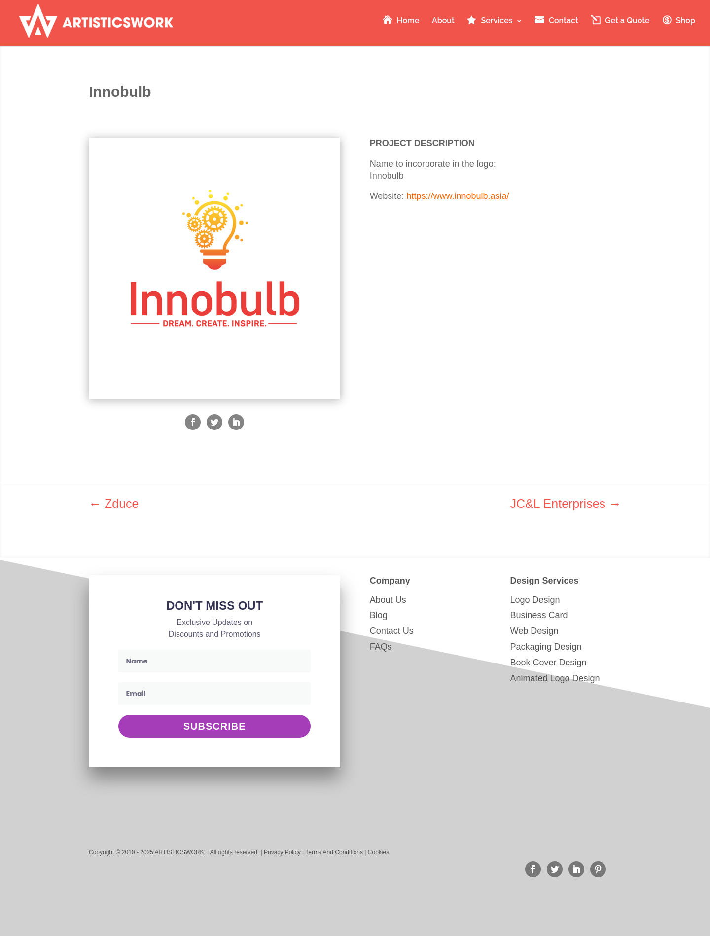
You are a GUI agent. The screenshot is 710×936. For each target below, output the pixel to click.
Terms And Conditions (334, 852)
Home (408, 21)
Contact (563, 21)
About (443, 21)
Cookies (378, 852)
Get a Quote (627, 21)
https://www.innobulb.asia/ (457, 196)
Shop (685, 21)
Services (496, 21)
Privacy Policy (282, 852)
